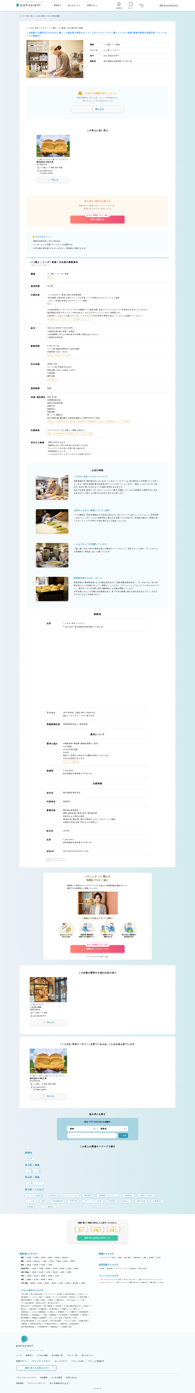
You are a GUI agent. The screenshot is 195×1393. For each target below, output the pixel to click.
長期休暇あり (54, 1327)
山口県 (57, 1276)
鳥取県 (50, 1276)
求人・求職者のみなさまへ (60, 1383)
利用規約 (19, 1383)
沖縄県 (83, 1283)
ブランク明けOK (42, 1321)
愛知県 (29, 1265)
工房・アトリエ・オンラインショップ (149, 1279)
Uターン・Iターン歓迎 (55, 1318)
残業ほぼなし (60, 1300)
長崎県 (47, 1283)
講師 (144, 1257)
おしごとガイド (61, 1361)
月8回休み (24, 1324)
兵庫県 (36, 1257)
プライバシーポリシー (36, 1383)
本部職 (151, 1257)
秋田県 (62, 1268)
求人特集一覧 (57, 1355)
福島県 (76, 1268)
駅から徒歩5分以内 (37, 1294)
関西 (22, 1257)
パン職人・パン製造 (116, 1257)
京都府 (50, 1257)
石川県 (48, 1272)
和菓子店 (144, 1282)
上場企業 (47, 1297)
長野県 (69, 1272)
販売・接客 (127, 1257)
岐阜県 (43, 1265)
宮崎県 (68, 1283)
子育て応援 (24, 1294)
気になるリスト (74, 5)
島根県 (43, 1276)
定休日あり (72, 1297)
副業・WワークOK (70, 1318)
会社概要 (43, 1378)
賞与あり (24, 1309)
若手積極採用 (74, 1315)
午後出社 (51, 1300)
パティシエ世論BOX (96, 1361)
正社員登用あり (54, 1309)
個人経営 (59, 1294)
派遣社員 (133, 1268)
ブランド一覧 (72, 1355)
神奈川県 (37, 1261)
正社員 (102, 1268)
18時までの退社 (40, 1300)
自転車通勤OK (83, 1312)
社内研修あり (36, 1315)
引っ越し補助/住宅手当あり (72, 1306)
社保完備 (58, 1306)
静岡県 (36, 1265)
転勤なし (52, 1312)
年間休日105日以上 (36, 1324)
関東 (22, 1261)
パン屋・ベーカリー (120, 1282)
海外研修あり (25, 1315)
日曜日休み (63, 1324)
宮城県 (41, 1268)
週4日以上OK (25, 1306)
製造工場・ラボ (133, 1282)
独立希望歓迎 (25, 1318)
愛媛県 (29, 1279)
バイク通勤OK (71, 1312)
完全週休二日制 (66, 1327)
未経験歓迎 (52, 1315)
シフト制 (81, 1300)
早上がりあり (72, 1300)
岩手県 (55, 1268)
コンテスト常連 (37, 1297)
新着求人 (57, 5)
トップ (22, 16)
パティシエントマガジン (41, 1361)
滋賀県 (43, 1257)
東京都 (29, 1261)
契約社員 (110, 1268)
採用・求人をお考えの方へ (36, 1368)
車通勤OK (61, 1312)
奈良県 (57, 1257)
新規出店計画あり (70, 1294)
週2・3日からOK (53, 1303)
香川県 (36, 1279)
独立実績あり (25, 1297)
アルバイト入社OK (70, 1321)
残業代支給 (32, 1309)
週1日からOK (40, 1303)
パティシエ (103, 1257)
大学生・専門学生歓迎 (27, 1321)
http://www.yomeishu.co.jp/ (76, 851)
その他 (158, 1257)
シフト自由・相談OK (27, 1303)
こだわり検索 (42, 1355)
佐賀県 (40, 1283)
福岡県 (33, 1283)
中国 (22, 1276)
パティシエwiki (78, 1361)
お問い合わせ (71, 1378)
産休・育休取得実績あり (28, 1327)
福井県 (55, 1272)
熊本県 (54, 1283)
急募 (45, 1315)
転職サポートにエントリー (97, 947)
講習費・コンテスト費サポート (71, 1309)
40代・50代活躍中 (55, 1321)
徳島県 (43, 1279)
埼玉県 (51, 1261)
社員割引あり (25, 1312)
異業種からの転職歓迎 (39, 1318)
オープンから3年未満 (59, 1297)
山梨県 (62, 1272)
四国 (22, 1279)
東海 (22, 1265)
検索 (123, 1135)
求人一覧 (29, 16)
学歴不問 (84, 1315)
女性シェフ (82, 1294)
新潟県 (34, 1272)
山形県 (69, 1268)
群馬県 (73, 1261)
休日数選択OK (43, 1327)
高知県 (50, 1279)
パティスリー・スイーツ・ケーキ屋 (110, 1279)
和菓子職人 (137, 1257)
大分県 (61, 1283)
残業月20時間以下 (26, 1300)
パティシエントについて (26, 1378)
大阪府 (29, 1257)
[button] (25, 61)
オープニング (50, 1294)
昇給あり (87, 1306)
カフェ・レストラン (106, 1282)
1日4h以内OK (36, 1306)
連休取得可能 (83, 1321)
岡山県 (36, 1276)
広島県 (29, 1276)
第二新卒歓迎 (63, 1315)
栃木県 (66, 1261)
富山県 (41, 1272)
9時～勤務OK (48, 1306)
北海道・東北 (25, 1268)
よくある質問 (56, 1378)
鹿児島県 (75, 1283)
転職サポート (92, 5)
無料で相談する (97, 218)
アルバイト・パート (121, 1268)
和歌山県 (65, 1257)
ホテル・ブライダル (130, 1279)
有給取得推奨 (74, 1324)
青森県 (48, 1268)
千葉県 (45, 1261)
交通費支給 (42, 1309)
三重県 (50, 1265)
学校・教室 (153, 1282)
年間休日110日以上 (51, 1324)
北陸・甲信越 (25, 1272)
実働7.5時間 (83, 1297)
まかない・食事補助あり (39, 1312)
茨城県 (58, 1261)
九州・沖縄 (24, 1283)
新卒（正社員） (143, 1268)
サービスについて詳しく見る (98, 956)
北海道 (34, 1268)
